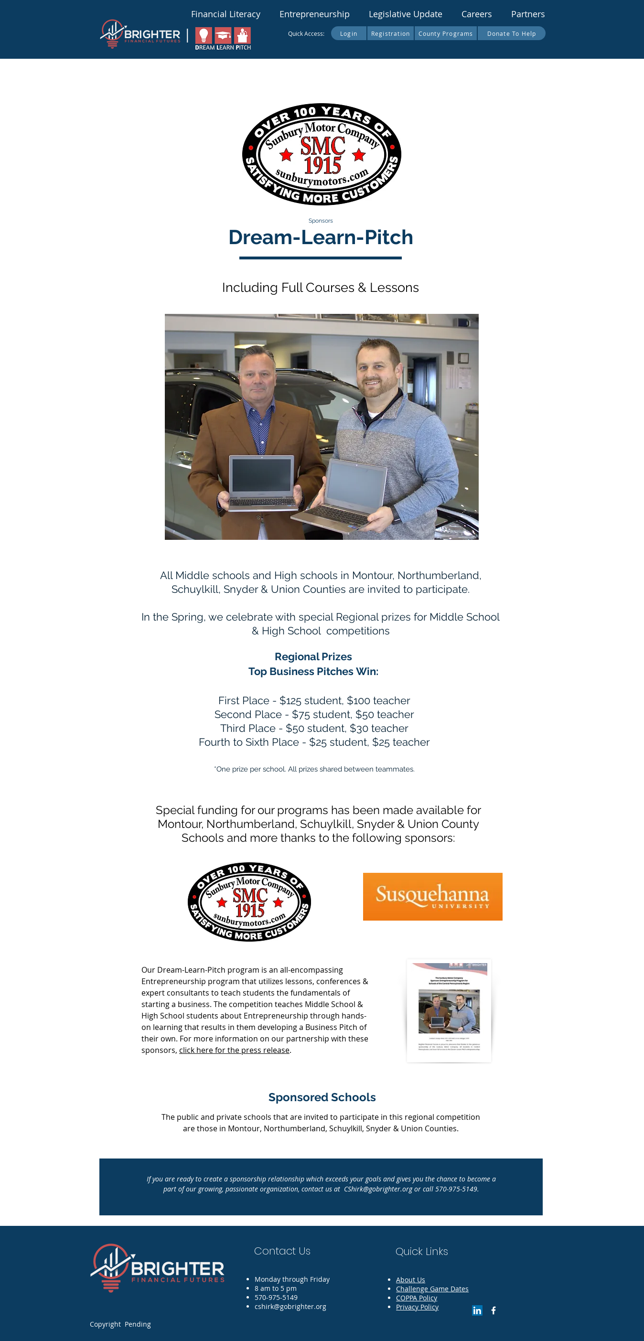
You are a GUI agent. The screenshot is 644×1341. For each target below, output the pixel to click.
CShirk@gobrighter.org (378, 1188)
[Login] (349, 33)
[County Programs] (446, 33)
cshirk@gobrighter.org (290, 1306)
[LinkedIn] (477, 1310)
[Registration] (391, 33)
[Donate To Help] (512, 33)
